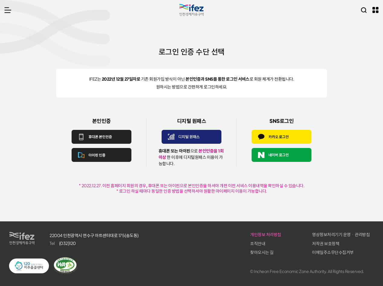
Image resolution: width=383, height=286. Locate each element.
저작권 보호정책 (325, 243)
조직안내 (257, 243)
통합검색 (363, 9)
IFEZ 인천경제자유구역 (191, 10)
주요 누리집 (375, 9)
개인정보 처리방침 (265, 234)
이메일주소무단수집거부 (333, 252)
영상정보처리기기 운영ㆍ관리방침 (341, 234)
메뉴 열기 (7, 9)
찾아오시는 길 (262, 252)
